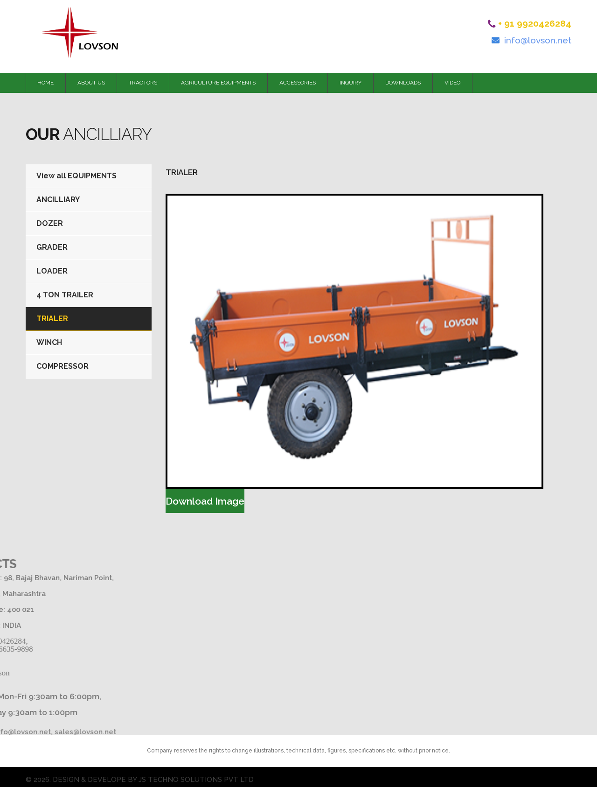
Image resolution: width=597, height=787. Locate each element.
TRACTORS (143, 82)
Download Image (205, 501)
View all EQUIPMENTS (76, 175)
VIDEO (452, 82)
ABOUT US (91, 82)
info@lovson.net (537, 40)
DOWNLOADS (403, 82)
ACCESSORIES (297, 82)
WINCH (49, 342)
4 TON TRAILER (64, 294)
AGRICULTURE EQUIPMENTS (218, 82)
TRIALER (52, 318)
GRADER (52, 247)
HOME (45, 82)
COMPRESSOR (62, 366)
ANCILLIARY (58, 199)
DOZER (49, 223)
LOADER (52, 271)
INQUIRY (350, 82)
